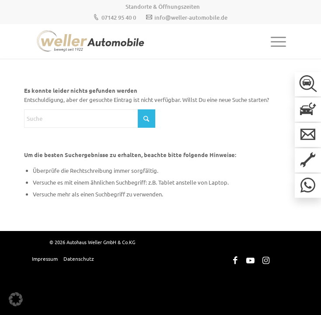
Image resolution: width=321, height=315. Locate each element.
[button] (15, 299)
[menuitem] (162, 6)
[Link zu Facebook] (235, 260)
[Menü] (274, 41)
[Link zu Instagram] (265, 260)
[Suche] (89, 118)
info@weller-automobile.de (190, 17)
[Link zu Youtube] (250, 260)
